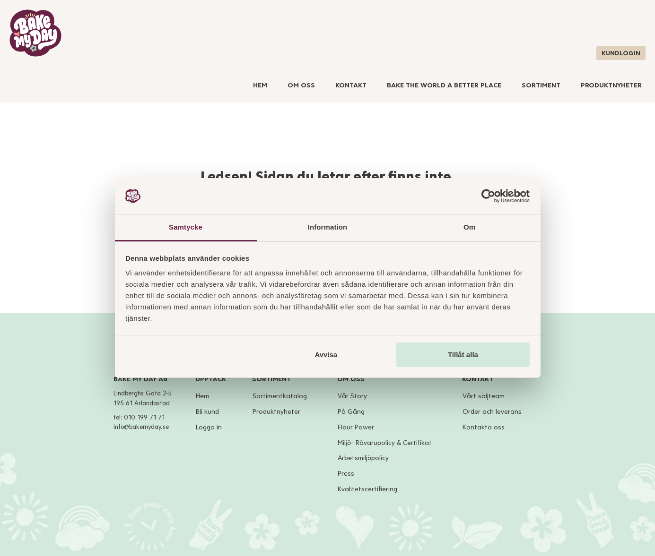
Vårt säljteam (484, 396)
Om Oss (301, 85)
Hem (260, 85)
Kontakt (351, 85)
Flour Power (356, 427)
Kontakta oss (484, 427)
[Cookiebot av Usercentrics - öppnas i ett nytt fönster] (488, 196)
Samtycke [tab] (185, 227)
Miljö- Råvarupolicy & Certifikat (385, 442)
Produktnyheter (611, 85)
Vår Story (352, 396)
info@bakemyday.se (141, 427)
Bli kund (207, 411)
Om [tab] (469, 227)
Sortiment (541, 85)
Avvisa (325, 355)
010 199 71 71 (144, 417)
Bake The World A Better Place (444, 85)
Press (346, 473)
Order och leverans (492, 411)
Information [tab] (328, 227)
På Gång (351, 411)
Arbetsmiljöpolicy (363, 458)
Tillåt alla (463, 355)
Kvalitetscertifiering (367, 489)
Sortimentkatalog (280, 396)
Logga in (209, 427)
